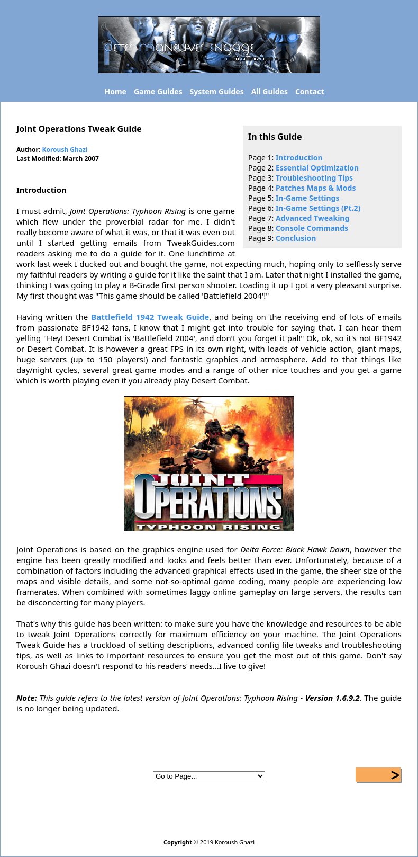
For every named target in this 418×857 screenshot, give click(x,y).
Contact (309, 91)
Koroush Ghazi (64, 149)
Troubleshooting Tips (314, 178)
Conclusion (296, 238)
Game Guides (158, 91)
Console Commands (312, 228)
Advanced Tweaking (312, 218)
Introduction (299, 158)
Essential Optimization (317, 168)
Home (115, 91)
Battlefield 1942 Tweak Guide (150, 316)
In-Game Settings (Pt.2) (318, 208)
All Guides (269, 91)
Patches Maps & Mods (316, 188)
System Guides (217, 91)
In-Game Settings (308, 198)
